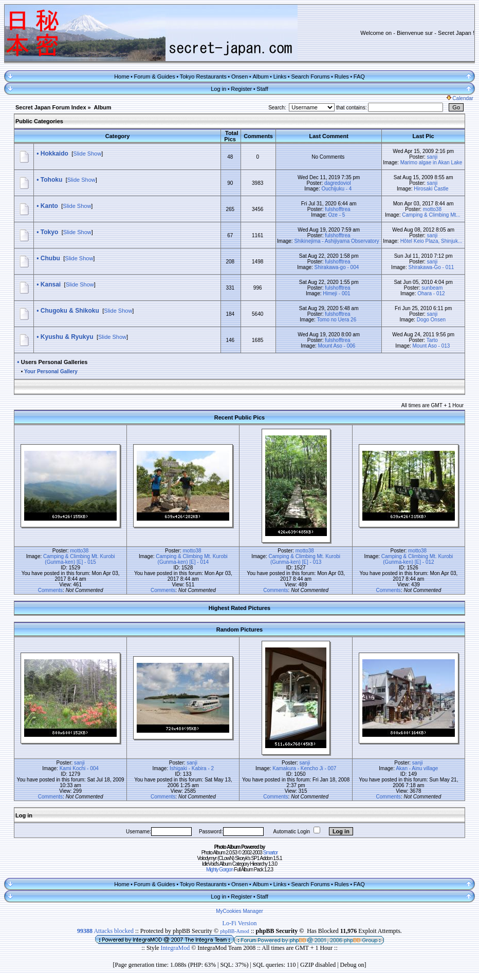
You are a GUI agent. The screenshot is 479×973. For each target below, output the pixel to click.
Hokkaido (54, 153)
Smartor (270, 852)
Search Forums (310, 76)
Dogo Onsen (431, 319)
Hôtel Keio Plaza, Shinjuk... (431, 241)
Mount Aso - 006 (337, 346)
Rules (342, 76)
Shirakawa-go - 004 (337, 267)
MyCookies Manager (239, 911)
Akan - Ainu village (417, 768)
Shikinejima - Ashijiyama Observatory (336, 241)
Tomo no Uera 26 (336, 319)
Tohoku (51, 179)
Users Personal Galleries (54, 362)
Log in (218, 89)
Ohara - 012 (431, 293)
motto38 (432, 209)
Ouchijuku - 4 (336, 189)
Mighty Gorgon (219, 869)
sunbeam (432, 288)
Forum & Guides (154, 76)
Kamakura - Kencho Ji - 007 (304, 768)
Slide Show (87, 153)
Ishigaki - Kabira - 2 (192, 768)
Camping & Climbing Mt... (431, 215)
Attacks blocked (105, 930)
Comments (50, 590)
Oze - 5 (336, 215)
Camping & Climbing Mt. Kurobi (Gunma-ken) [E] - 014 (192, 559)
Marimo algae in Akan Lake (431, 162)
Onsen (239, 76)
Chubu (50, 258)
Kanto (49, 205)
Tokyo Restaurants (203, 76)
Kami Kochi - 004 (79, 768)
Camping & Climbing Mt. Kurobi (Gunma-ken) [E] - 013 (305, 559)
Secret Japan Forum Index (50, 107)
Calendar (460, 98)
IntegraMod (176, 947)
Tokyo (49, 232)
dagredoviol (337, 183)
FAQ (359, 76)
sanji (432, 157)
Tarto (432, 340)
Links (280, 76)
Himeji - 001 (336, 293)
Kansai (51, 284)
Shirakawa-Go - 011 (431, 267)
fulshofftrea (337, 209)
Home (121, 76)
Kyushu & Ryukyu (67, 336)
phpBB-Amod (234, 931)
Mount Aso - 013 (431, 346)
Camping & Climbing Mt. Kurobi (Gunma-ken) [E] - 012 (417, 559)
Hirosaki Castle (431, 189)
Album (260, 76)
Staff (262, 89)
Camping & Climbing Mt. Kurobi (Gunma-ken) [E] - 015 (79, 559)
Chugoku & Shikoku (70, 310)
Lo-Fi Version (240, 923)
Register (241, 89)
